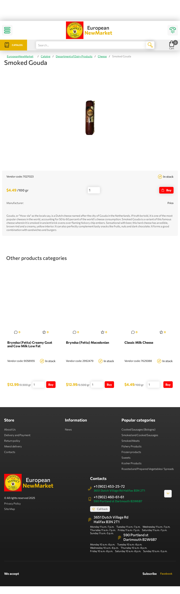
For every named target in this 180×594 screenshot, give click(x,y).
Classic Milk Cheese (138, 342)
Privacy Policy (12, 503)
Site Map (9, 509)
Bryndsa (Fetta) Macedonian (87, 342)
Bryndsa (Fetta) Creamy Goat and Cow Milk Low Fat (29, 344)
